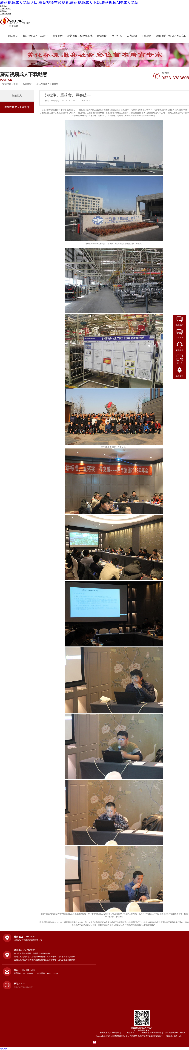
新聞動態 (102, 35)
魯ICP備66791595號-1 (156, 1036)
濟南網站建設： (172, 1036)
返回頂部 (179, 376)
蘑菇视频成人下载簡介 (35, 35)
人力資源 (132, 35)
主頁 (15, 84)
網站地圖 (4, 1048)
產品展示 (57, 35)
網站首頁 (13, 35)
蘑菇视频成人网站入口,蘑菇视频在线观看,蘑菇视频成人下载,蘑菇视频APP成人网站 (69, 2)
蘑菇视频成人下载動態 (47, 84)
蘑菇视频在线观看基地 (79, 35)
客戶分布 (117, 35)
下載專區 (147, 35)
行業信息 (17, 95)
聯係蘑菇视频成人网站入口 (171, 35)
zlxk (181, 1036)
